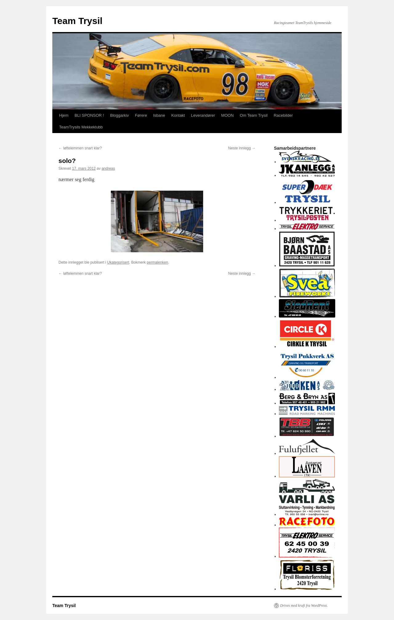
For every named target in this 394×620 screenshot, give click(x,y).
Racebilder (283, 115)
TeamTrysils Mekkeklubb (81, 127)
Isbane (159, 115)
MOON (227, 115)
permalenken (157, 262)
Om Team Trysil (253, 115)
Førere (141, 115)
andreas (108, 168)
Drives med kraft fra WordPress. (304, 605)
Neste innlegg (241, 148)
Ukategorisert (118, 262)
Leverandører (203, 115)
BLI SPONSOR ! (89, 115)
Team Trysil (77, 21)
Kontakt (178, 115)
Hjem (63, 115)
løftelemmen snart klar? (80, 148)
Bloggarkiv (119, 115)
